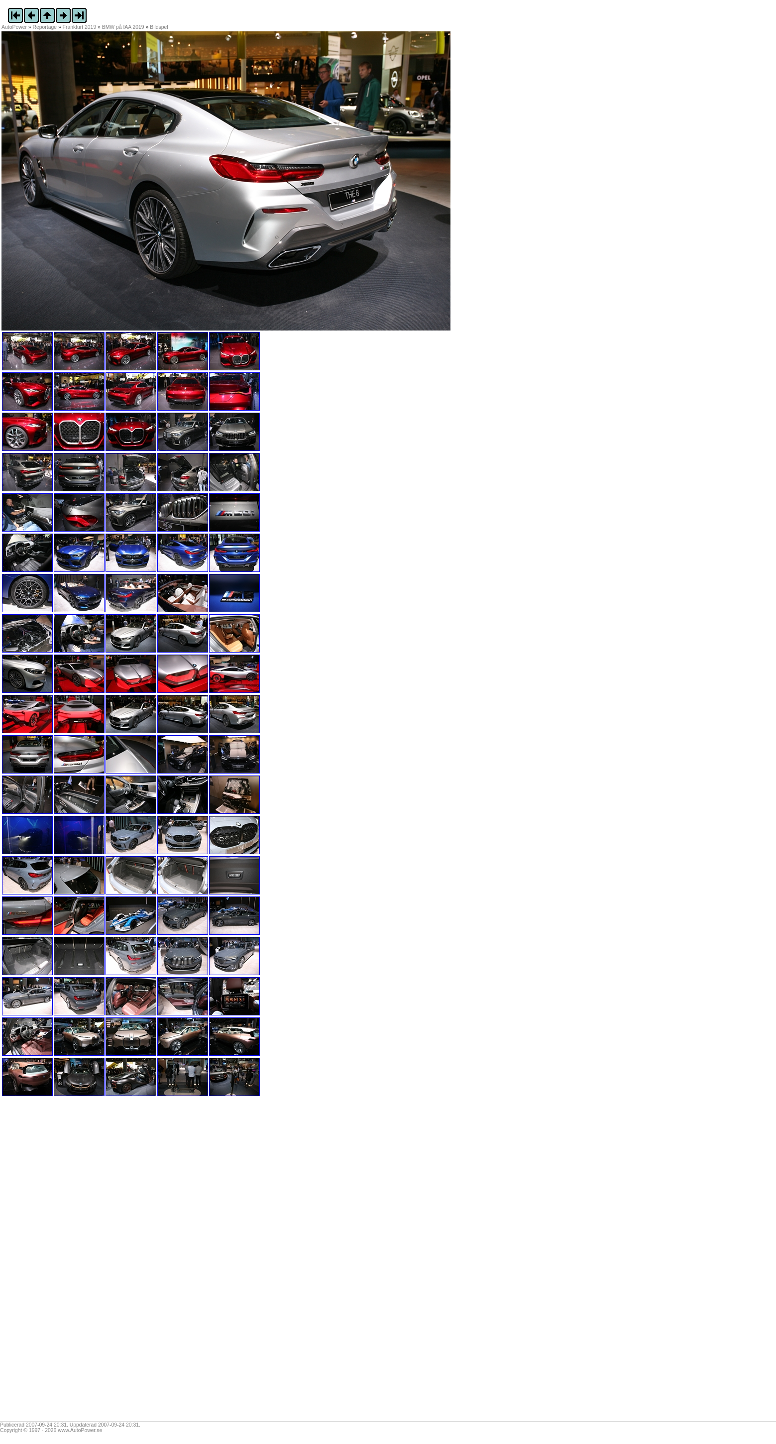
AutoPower (14, 27)
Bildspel (159, 27)
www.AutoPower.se (80, 1430)
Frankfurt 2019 (80, 27)
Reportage (45, 27)
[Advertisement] (63, 1262)
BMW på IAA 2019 (123, 27)
